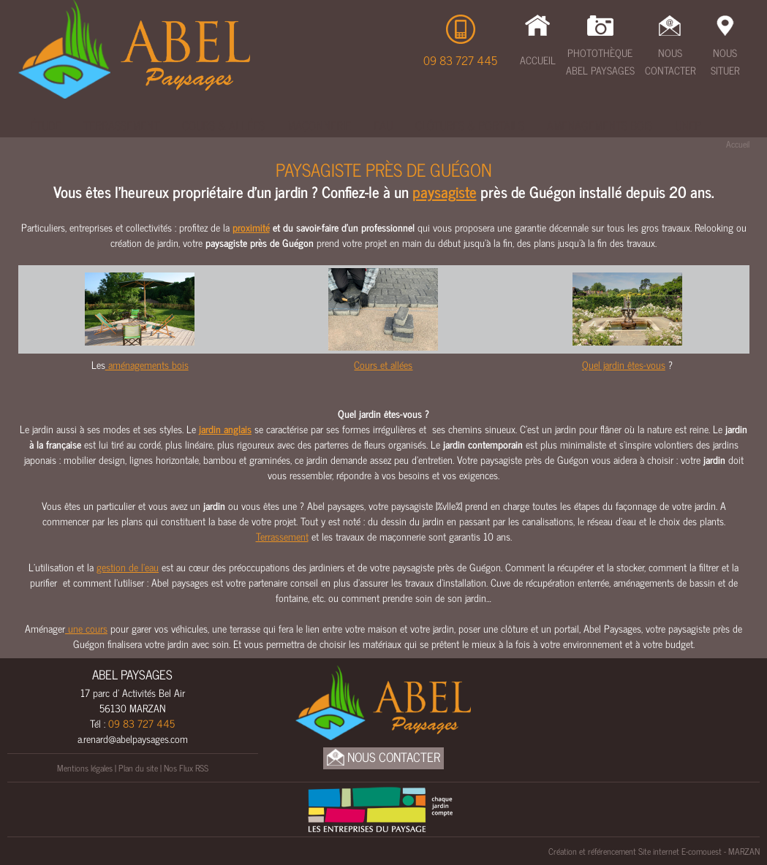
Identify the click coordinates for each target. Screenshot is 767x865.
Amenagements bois (599, 124)
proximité (251, 226)
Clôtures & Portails (469, 124)
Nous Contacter (670, 61)
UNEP (688, 124)
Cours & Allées (223, 124)
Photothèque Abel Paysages (600, 61)
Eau (383, 124)
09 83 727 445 (460, 59)
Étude (45, 124)
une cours (86, 628)
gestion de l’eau (128, 566)
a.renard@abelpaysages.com (133, 738)
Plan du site (138, 768)
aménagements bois (147, 364)
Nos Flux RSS (186, 768)
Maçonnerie (319, 124)
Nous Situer (725, 61)
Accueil (538, 59)
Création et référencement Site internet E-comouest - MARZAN (654, 851)
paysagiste (444, 191)
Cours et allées (383, 364)
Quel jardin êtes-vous (623, 364)
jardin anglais (225, 428)
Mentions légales (85, 768)
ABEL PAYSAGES (132, 674)
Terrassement (121, 124)
